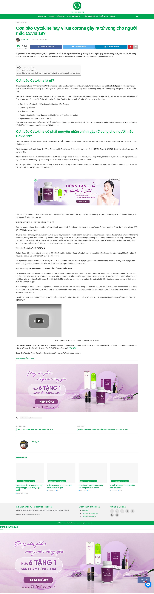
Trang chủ (41, 16)
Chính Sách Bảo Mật (89, 517)
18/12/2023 (19, 493)
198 (26, 493)
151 (88, 491)
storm (39, 418)
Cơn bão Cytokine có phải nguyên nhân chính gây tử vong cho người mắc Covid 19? (49, 73)
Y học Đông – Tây (74, 16)
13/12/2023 (51, 491)
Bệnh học (61, 16)
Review (52, 16)
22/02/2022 (35, 39)
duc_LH (25, 39)
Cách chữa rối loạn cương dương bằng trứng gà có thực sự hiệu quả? (29, 488)
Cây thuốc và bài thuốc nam (96, 16)
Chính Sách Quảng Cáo (90, 514)
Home (17, 22)
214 (120, 491)
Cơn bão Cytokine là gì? (27, 71)
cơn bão (23, 418)
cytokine (32, 418)
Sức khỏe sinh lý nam (26, 481)
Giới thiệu (85, 511)
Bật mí (112, 16)
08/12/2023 (82, 491)
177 (57, 491)
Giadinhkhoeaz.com (73, 523)
